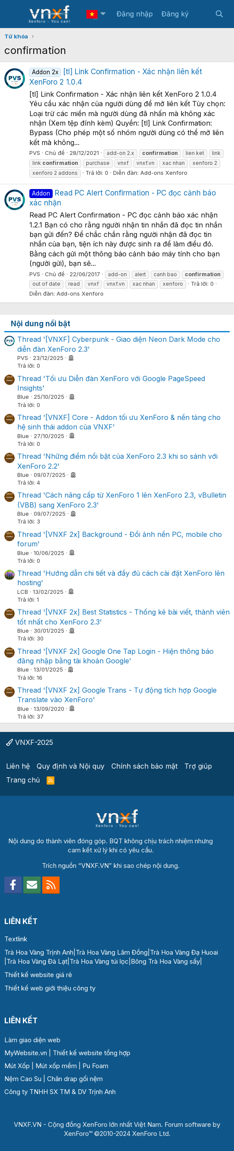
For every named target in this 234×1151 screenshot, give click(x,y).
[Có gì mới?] (202, 14)
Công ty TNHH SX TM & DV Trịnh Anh (60, 1092)
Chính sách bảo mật (144, 766)
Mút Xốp (17, 1066)
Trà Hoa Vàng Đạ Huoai (184, 952)
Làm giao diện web (32, 1040)
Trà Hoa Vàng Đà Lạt (36, 961)
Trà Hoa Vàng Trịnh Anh (38, 952)
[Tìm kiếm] (219, 14)
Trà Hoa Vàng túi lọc (99, 961)
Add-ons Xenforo (163, 172)
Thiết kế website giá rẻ (38, 975)
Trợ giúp (198, 766)
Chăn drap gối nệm (75, 1079)
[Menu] (16, 14)
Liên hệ (18, 766)
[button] (103, 14)
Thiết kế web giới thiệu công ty (49, 988)
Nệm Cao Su (22, 1079)
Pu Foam (95, 1066)
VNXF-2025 (29, 742)
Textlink (15, 939)
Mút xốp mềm (56, 1066)
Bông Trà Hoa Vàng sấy (165, 961)
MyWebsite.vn (25, 1053)
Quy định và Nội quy (70, 766)
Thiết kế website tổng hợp (91, 1053)
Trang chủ (23, 780)
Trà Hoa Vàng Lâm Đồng (112, 952)
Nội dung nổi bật (40, 323)
